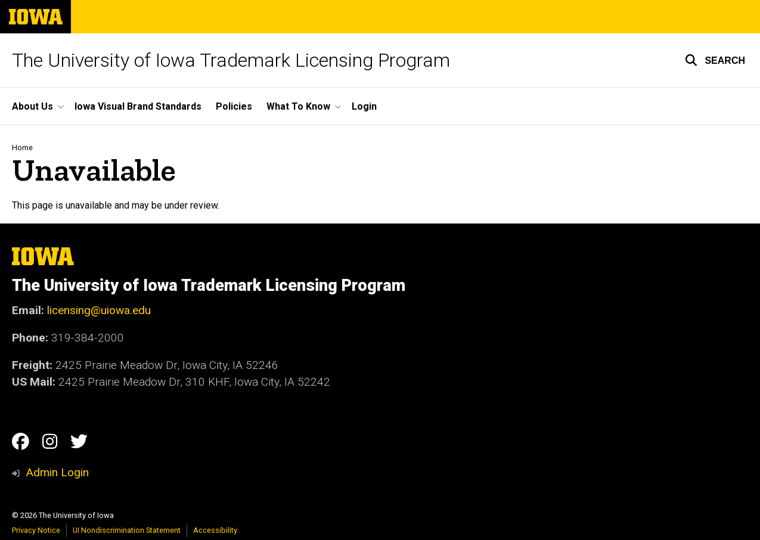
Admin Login (57, 472)
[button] (715, 60)
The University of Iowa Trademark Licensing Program (231, 60)
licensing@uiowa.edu (99, 310)
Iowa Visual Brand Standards (138, 106)
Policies (234, 106)
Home (22, 147)
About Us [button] (32, 106)
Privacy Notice (36, 530)
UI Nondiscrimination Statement (127, 530)
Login (364, 106)
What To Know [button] (298, 106)
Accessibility (215, 530)
